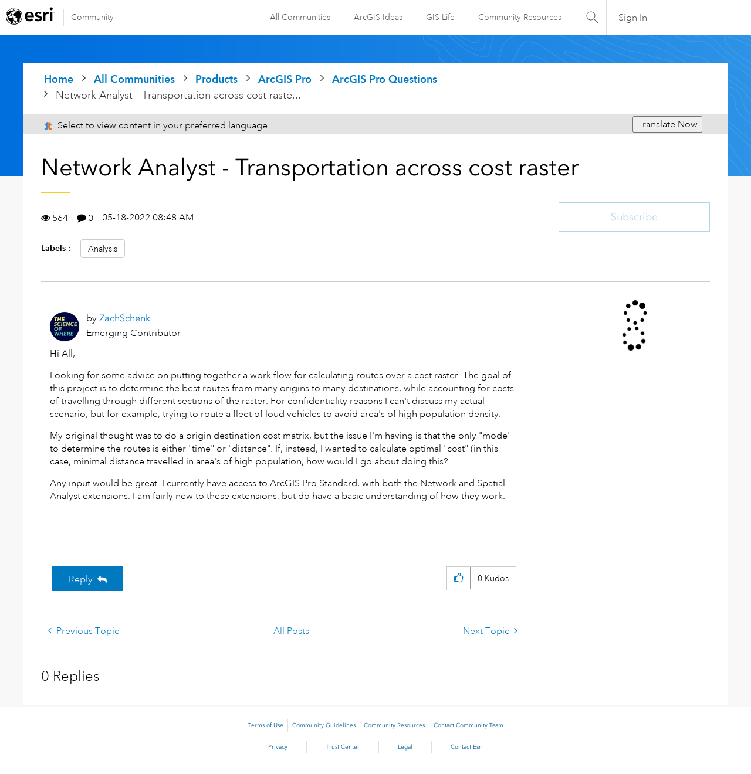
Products (216, 79)
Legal (405, 747)
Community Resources (519, 17)
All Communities (300, 17)
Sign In (632, 17)
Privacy (277, 747)
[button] (458, 578)
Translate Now (667, 124)
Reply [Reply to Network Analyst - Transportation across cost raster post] (81, 579)
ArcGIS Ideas (378, 17)
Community (92, 17)
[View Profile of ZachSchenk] (124, 318)
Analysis (102, 248)
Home (58, 79)
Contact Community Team (468, 725)
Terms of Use (265, 725)
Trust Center (343, 747)
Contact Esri (467, 747)
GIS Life (440, 17)
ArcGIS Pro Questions (384, 79)
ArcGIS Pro (285, 79)
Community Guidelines (324, 725)
